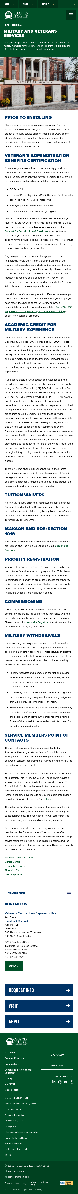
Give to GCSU (57, 1055)
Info (9, 4)
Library (8, 1078)
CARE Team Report (13, 1109)
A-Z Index (10, 1052)
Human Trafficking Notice (16, 1138)
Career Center (12, 861)
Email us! (13, 966)
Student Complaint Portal (16, 1149)
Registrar (17, 25)
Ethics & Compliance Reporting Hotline (22, 1132)
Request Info (39, 990)
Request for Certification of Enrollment (27, 231)
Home (7, 25)
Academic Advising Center (19, 857)
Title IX (8, 1155)
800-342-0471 (15, 1171)
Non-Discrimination (13, 1143)
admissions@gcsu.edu (17, 1177)
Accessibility (20, 1183)
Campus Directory (14, 1058)
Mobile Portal (12, 1090)
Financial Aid (12, 870)
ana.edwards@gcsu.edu (17, 921)
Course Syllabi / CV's (14, 1121)
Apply (48, 4)
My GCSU (10, 1084)
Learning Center (14, 874)
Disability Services (15, 866)
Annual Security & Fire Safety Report (20, 1103)
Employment (10, 1126)
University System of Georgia (39, 1183)
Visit (28, 4)
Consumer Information (14, 1115)
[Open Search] (74, 4)
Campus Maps (12, 1064)
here (48, 799)
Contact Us (57, 1066)
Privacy (8, 1183)
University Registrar (37, 622)
